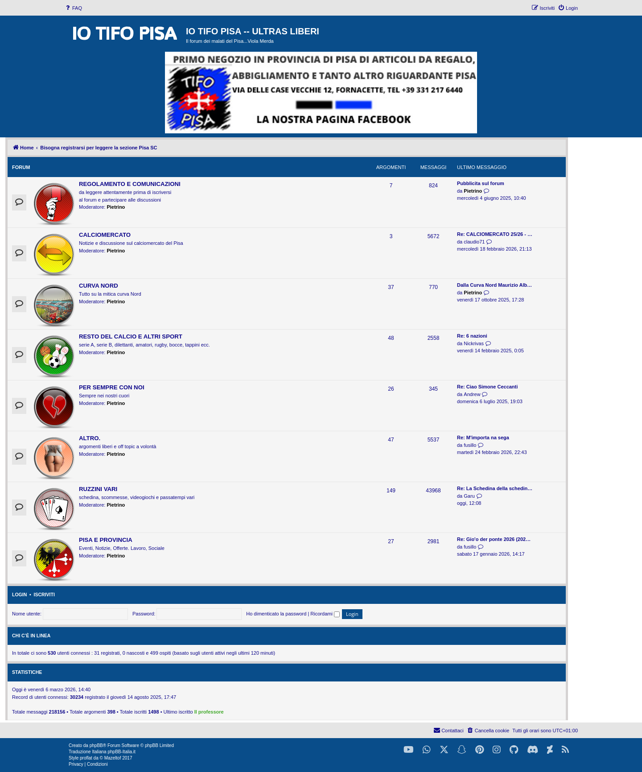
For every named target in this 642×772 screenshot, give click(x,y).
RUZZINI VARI (98, 489)
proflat (86, 757)
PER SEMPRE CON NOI (111, 387)
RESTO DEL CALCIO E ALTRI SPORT (130, 336)
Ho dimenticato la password (276, 613)
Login (19, 594)
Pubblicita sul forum (480, 183)
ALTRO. (89, 438)
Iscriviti (44, 594)
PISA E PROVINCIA (105, 540)
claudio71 (474, 241)
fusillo (470, 445)
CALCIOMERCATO (105, 234)
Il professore (209, 711)
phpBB (96, 745)
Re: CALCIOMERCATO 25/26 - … (494, 234)
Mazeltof (112, 757)
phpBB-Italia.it (121, 751)
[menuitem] (73, 8)
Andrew (472, 394)
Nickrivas (474, 343)
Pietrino (116, 207)
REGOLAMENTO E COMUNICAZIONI (130, 184)
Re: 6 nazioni (472, 336)
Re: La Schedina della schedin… (494, 488)
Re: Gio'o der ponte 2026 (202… (494, 539)
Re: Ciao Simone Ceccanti (487, 386)
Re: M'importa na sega (483, 437)
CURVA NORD (98, 285)
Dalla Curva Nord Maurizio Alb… (494, 285)
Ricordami (325, 613)
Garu (469, 496)
